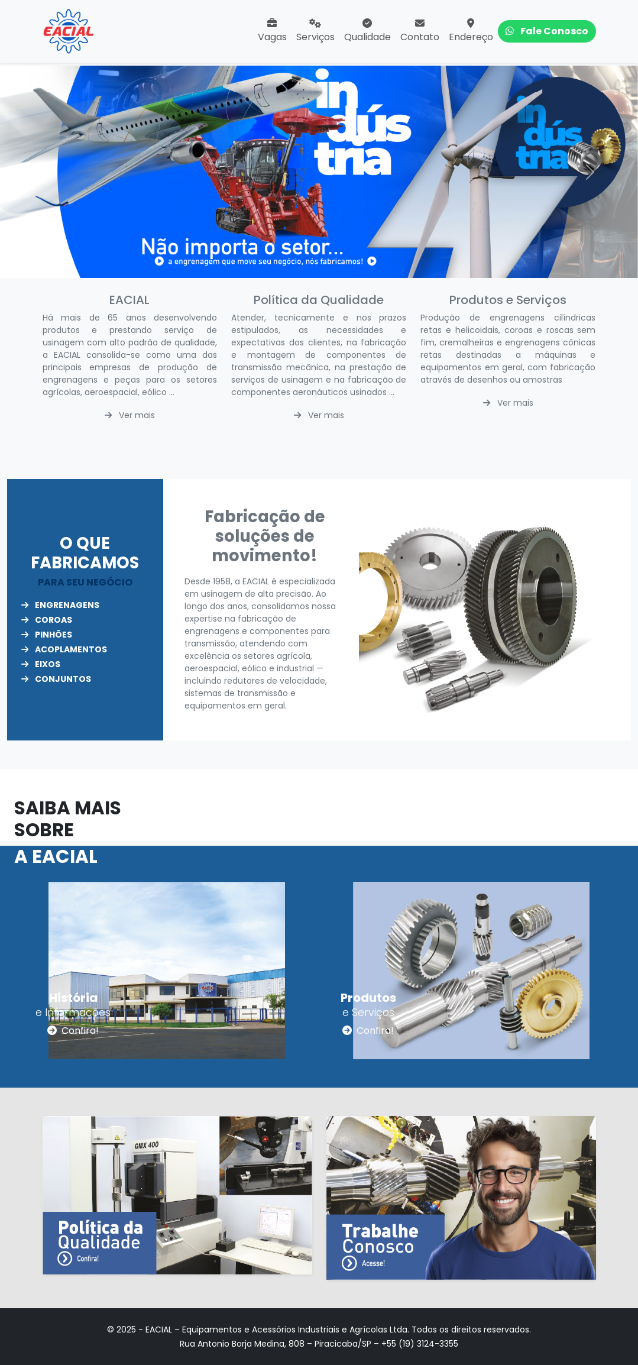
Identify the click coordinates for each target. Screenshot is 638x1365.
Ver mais (130, 415)
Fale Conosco (547, 31)
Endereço (471, 31)
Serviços (315, 31)
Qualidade (367, 31)
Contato (419, 31)
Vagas (272, 31)
